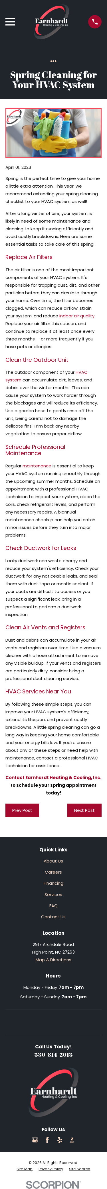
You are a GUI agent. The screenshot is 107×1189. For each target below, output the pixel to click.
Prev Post (22, 810)
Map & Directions (53, 960)
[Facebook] (47, 1140)
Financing (53, 883)
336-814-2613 (53, 1054)
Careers (53, 872)
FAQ (53, 906)
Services (53, 895)
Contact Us (53, 917)
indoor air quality (76, 316)
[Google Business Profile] (35, 1140)
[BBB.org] (72, 1140)
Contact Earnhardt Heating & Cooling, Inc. (53, 778)
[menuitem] (25, 1169)
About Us (53, 861)
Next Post (84, 810)
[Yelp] (60, 1140)
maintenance (37, 466)
